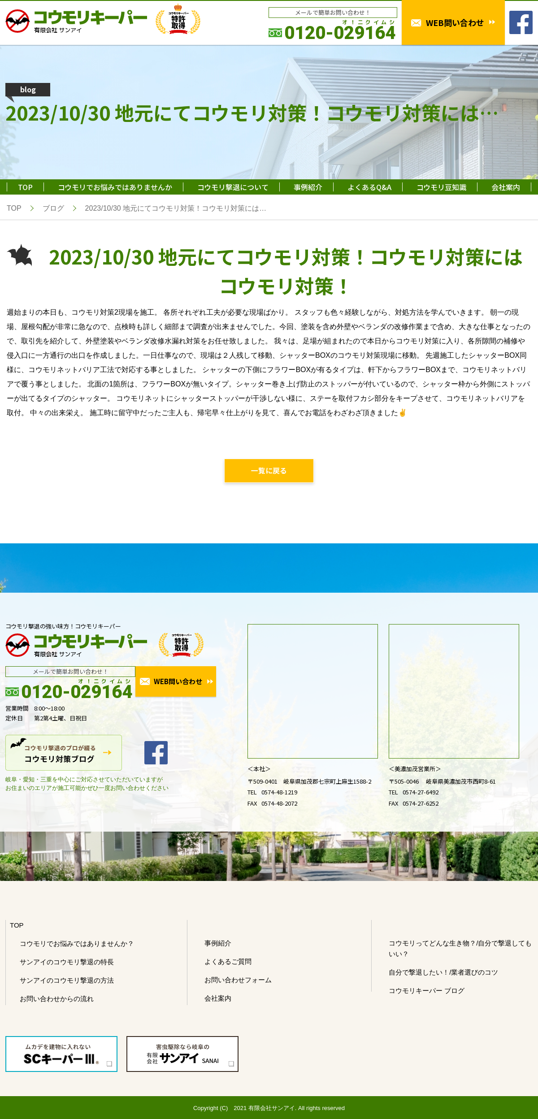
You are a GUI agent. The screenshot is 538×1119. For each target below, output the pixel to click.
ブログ (53, 208)
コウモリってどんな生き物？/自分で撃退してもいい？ (460, 949)
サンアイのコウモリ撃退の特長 (67, 962)
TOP (25, 187)
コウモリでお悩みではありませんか (115, 187)
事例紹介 (308, 187)
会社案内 (505, 187)
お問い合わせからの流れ (57, 999)
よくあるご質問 (228, 962)
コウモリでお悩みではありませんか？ (77, 944)
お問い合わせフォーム (238, 980)
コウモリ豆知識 (441, 187)
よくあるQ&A (369, 187)
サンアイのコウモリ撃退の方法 (67, 981)
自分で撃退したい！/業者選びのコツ (443, 972)
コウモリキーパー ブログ (426, 991)
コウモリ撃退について (233, 187)
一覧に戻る (269, 470)
